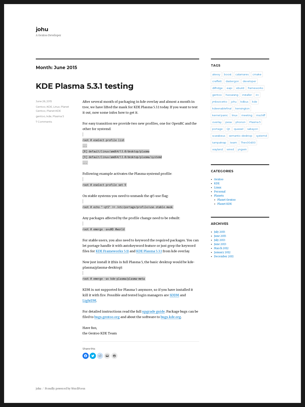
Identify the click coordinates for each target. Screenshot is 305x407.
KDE (49, 106)
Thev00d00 (248, 142)
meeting (246, 115)
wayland (217, 149)
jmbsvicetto (219, 101)
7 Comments (44, 121)
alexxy (216, 74)
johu (42, 29)
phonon (240, 122)
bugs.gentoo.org (107, 317)
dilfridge (217, 88)
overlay (217, 122)
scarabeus (218, 135)
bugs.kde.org (171, 317)
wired (230, 149)
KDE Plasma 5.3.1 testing (85, 86)
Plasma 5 (58, 116)
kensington (242, 108)
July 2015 (219, 232)
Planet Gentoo (226, 199)
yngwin (242, 149)
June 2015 (220, 236)
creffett (217, 81)
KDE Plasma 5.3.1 (149, 251)
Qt (228, 128)
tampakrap (219, 142)
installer (247, 94)
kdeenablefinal (221, 108)
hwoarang (232, 94)
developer (249, 81)
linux (235, 115)
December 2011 (223, 256)
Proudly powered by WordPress (65, 388)
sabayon (252, 128)
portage (217, 128)
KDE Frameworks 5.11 (112, 251)
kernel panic (220, 115)
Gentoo (41, 106)
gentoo (40, 116)
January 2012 (222, 252)
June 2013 (220, 244)
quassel (238, 128)
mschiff (260, 115)
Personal (219, 191)
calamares (242, 74)
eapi (229, 88)
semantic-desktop (240, 135)
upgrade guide (153, 311)
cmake (256, 74)
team (233, 142)
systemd (261, 135)
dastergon (232, 81)
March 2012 (221, 248)
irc (257, 94)
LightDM (89, 300)
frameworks (255, 88)
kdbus (244, 101)
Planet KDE (54, 110)
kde (49, 116)
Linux (56, 106)
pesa (228, 122)
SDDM (174, 295)
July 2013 (219, 240)
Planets (219, 195)
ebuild (240, 88)
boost (227, 74)
